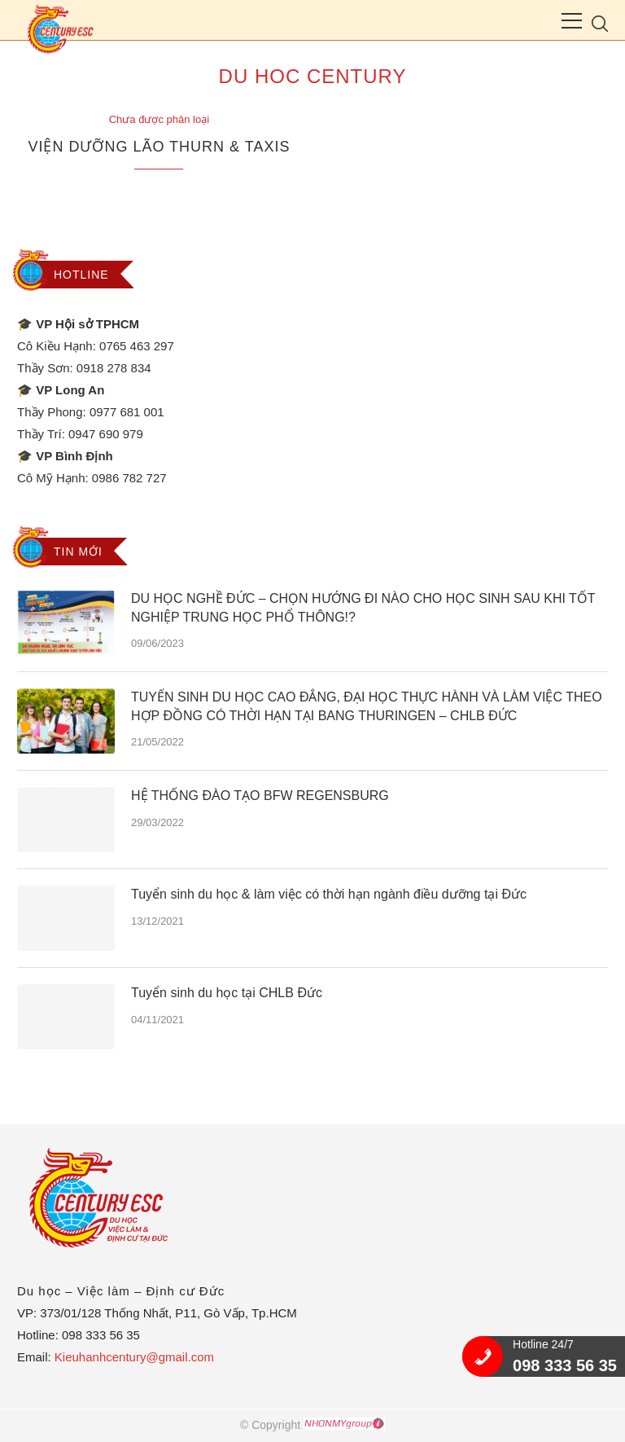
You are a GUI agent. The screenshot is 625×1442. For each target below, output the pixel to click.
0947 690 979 (105, 434)
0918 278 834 (113, 368)
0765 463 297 (136, 346)
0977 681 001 (127, 412)
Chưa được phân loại (159, 119)
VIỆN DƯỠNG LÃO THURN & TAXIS (159, 146)
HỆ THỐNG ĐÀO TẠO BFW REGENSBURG (260, 795)
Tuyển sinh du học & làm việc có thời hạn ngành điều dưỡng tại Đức (329, 894)
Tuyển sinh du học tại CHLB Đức (226, 993)
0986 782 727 (129, 478)
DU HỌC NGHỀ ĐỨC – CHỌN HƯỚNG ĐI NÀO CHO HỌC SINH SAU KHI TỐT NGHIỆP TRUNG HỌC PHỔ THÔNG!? (363, 607)
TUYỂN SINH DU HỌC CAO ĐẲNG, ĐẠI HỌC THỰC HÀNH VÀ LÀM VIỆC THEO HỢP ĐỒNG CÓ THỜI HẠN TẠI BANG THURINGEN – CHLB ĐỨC (366, 706)
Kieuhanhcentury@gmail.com (134, 1357)
